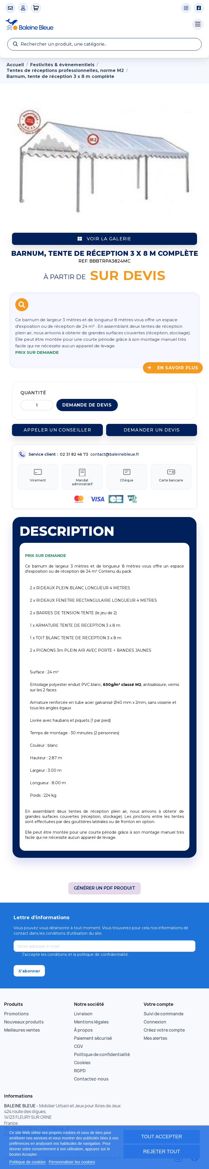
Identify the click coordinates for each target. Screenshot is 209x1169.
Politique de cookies (27, 1161)
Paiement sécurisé (93, 1036)
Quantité (33, 392)
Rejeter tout (161, 1151)
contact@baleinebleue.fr (114, 454)
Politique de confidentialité (102, 1052)
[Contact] (10, 8)
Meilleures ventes (22, 1028)
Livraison (83, 1011)
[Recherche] (104, 44)
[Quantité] (36, 405)
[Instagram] (186, 8)
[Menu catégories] (198, 24)
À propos (83, 1028)
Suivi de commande (163, 1011)
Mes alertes (155, 1036)
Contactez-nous (91, 1077)
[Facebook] (199, 8)
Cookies (82, 1060)
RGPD (80, 1069)
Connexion (155, 1020)
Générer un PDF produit (104, 885)
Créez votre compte (164, 1028)
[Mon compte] (23, 8)
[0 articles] (36, 8)
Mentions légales (91, 1020)
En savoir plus (172, 367)
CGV (78, 1044)
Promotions (16, 1011)
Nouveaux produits (24, 1020)
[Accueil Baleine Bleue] (96, 24)
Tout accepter (161, 1136)
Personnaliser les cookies (72, 1161)
